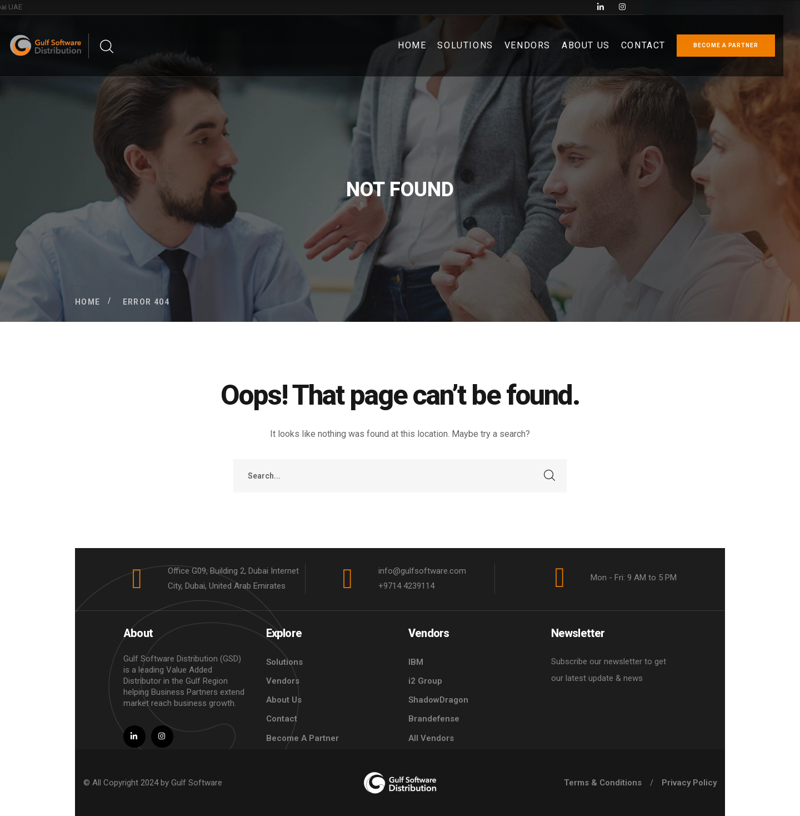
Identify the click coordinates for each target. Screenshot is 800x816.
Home (88, 301)
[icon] (741, 7)
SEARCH (550, 476)
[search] (106, 47)
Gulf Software (196, 783)
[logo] (400, 783)
